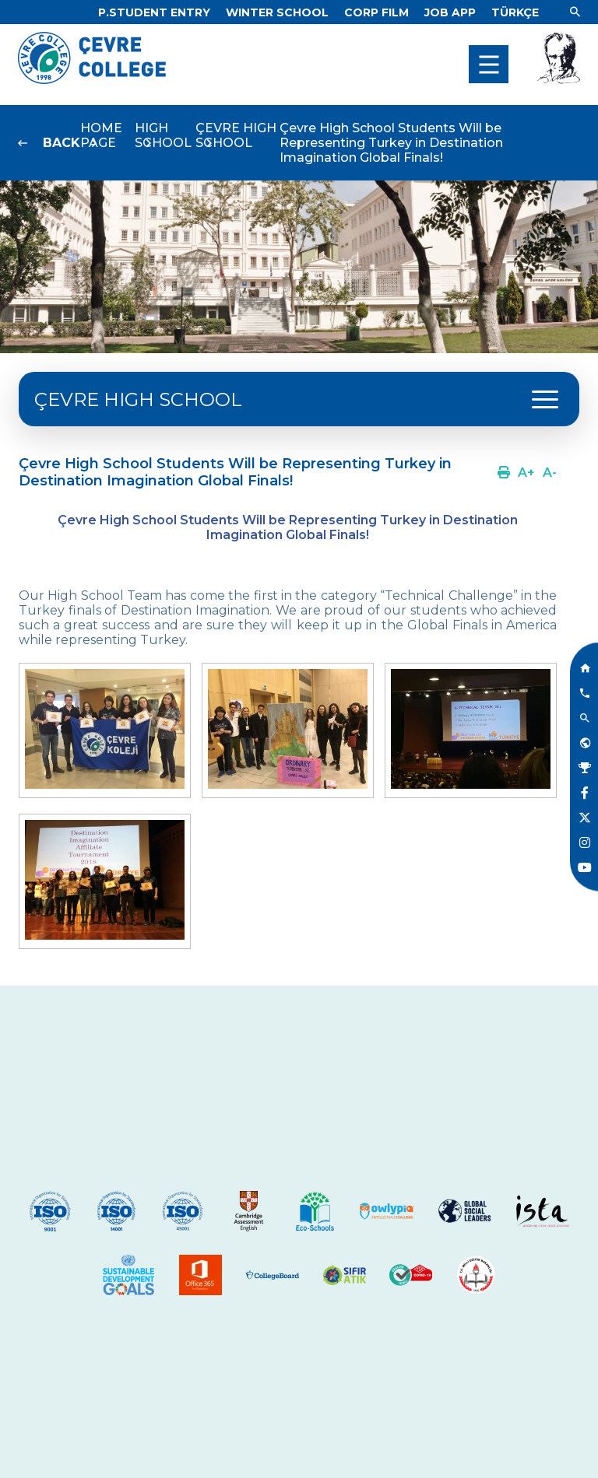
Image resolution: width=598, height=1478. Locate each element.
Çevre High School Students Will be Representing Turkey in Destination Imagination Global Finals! (391, 143)
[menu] (488, 64)
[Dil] (515, 12)
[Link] (154, 12)
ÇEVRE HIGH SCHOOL (235, 135)
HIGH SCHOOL (163, 135)
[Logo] (92, 79)
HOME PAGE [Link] (101, 135)
